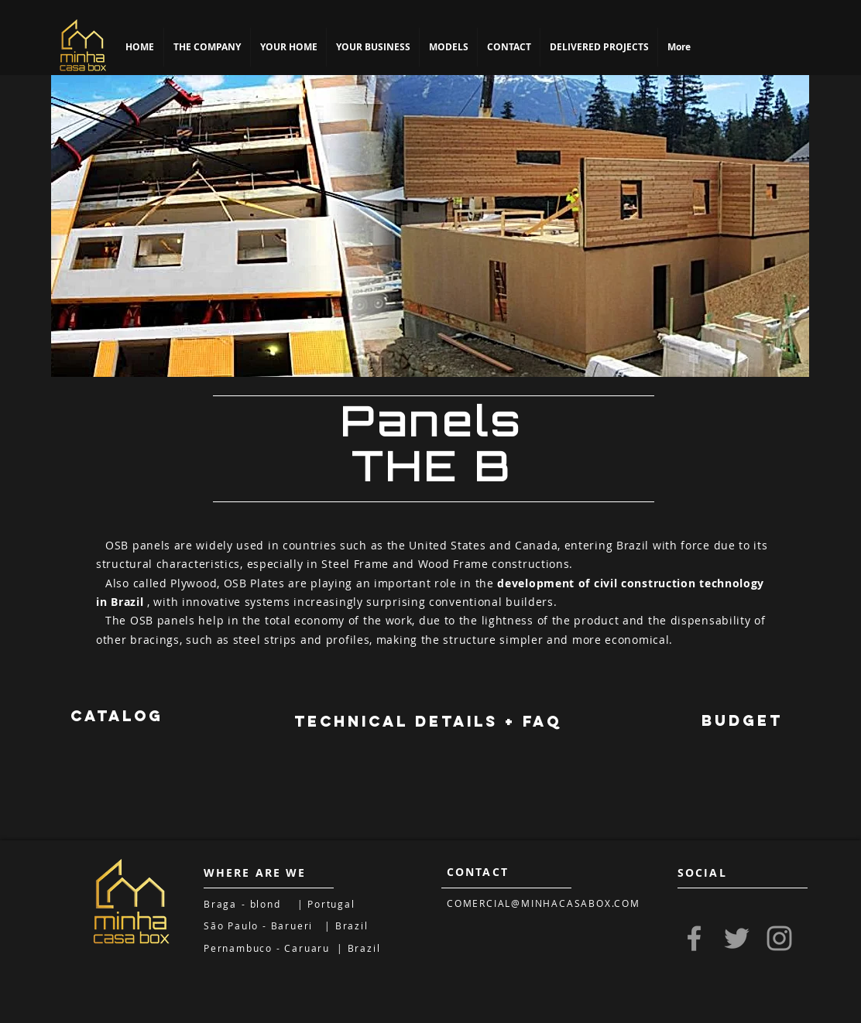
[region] (430, 226)
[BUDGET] (742, 721)
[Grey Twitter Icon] (736, 938)
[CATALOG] (117, 716)
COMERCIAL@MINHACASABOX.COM (543, 903)
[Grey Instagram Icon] (779, 938)
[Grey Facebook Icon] (694, 938)
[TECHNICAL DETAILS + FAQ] (427, 722)
